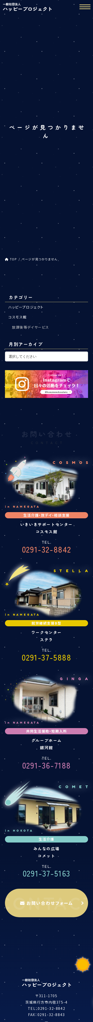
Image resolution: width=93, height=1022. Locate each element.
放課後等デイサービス (30, 327)
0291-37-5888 (46, 655)
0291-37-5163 (46, 871)
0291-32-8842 (46, 547)
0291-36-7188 (46, 763)
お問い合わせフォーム (46, 903)
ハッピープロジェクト (26, 307)
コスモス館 (17, 317)
